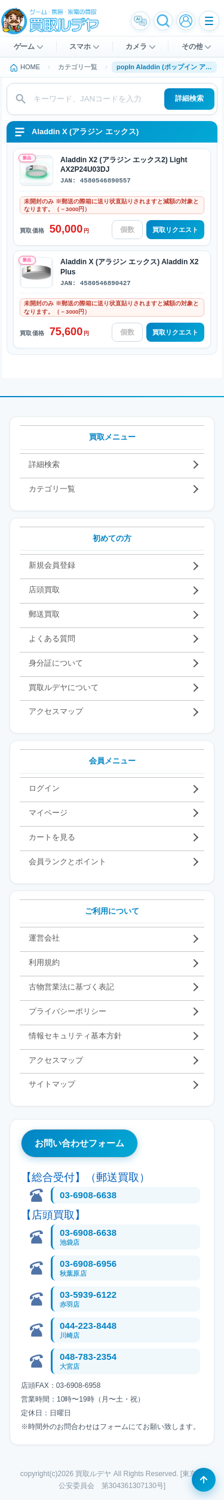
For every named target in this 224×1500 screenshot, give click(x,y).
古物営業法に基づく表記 (71, 986)
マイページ (48, 812)
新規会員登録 (52, 565)
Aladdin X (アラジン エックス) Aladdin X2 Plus (129, 267)
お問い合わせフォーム (79, 1143)
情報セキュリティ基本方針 (75, 1035)
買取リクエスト (175, 229)
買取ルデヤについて (64, 687)
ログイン (44, 788)
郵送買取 (44, 614)
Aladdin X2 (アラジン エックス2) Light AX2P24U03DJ (123, 165)
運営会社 (44, 937)
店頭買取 (44, 589)
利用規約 (44, 962)
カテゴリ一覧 (52, 488)
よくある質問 (52, 638)
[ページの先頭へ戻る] (204, 1480)
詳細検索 (189, 98)
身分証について (56, 662)
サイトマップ (52, 1084)
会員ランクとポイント (67, 861)
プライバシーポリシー (67, 1011)
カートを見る (52, 837)
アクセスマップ (56, 711)
